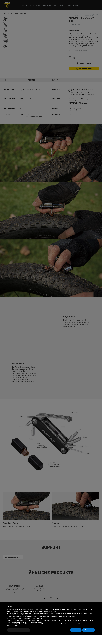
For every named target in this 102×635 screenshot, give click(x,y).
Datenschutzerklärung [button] (36, 622)
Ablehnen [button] (76, 630)
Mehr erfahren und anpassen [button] (18, 630)
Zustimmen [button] (88, 630)
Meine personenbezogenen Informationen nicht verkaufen (23, 618)
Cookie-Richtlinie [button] (43, 611)
